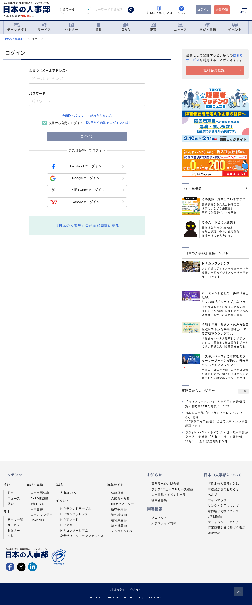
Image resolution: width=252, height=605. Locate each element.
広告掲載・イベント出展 (168, 494)
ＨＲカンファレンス (74, 514)
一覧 (243, 391)
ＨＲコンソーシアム (74, 530)
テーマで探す (17, 27)
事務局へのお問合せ (165, 483)
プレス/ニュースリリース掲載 (172, 489)
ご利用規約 (215, 516)
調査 (11, 503)
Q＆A (126, 27)
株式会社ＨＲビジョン (126, 590)
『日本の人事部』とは (223, 483)
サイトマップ (217, 500)
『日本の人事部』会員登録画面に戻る (87, 226)
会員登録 (222, 9)
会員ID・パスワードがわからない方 (87, 116)
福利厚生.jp (119, 520)
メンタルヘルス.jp (124, 531)
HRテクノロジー (122, 503)
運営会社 (214, 533)
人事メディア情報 (163, 523)
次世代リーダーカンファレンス (82, 536)
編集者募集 (159, 500)
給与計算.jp (119, 525)
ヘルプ (212, 494)
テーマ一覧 (15, 519)
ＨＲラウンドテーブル (75, 508)
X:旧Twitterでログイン (77, 190)
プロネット (159, 517)
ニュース (180, 27)
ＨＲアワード (69, 519)
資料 (98, 27)
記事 (153, 27)
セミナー (71, 27)
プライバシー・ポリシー (225, 522)
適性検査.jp (119, 514)
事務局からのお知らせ (223, 489)
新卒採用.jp (119, 509)
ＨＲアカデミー (71, 525)
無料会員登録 (214, 70)
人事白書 (37, 509)
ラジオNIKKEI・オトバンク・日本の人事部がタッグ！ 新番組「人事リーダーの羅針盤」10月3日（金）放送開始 (216, 437)
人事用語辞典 (40, 493)
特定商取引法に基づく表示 (226, 527)
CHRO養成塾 (39, 498)
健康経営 (117, 493)
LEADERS (37, 520)
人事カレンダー (41, 514)
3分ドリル (38, 503)
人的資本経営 (120, 498)
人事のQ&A (68, 493)
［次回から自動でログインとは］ (108, 123)
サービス (44, 27)
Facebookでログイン (75, 166)
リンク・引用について (223, 505)
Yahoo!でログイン (74, 202)
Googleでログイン (74, 178)
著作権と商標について (223, 511)
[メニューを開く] (244, 10)
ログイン (203, 9)
